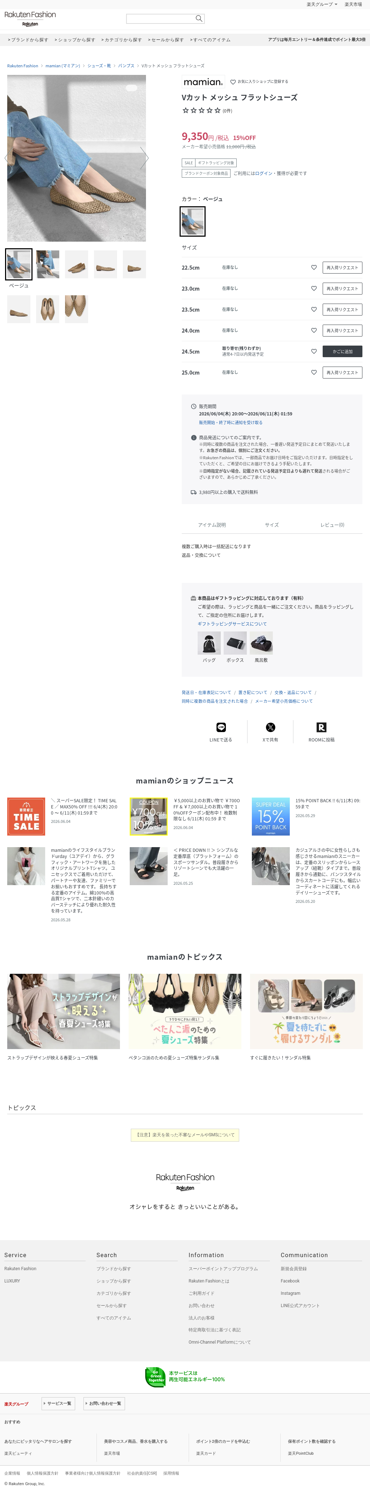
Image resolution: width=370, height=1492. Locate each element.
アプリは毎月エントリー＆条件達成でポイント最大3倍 (317, 39)
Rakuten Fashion (60, 19)
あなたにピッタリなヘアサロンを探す (38, 1441)
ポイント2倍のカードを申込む (223, 1441)
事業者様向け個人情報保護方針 (93, 1473)
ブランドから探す (113, 1268)
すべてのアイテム (113, 1317)
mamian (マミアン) (63, 66)
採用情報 (171, 1473)
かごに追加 (343, 351)
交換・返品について (293, 692)
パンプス (126, 66)
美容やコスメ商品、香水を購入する (136, 1441)
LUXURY (12, 1281)
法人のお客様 (202, 1317)
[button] (8, 158)
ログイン (263, 173)
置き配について (252, 692)
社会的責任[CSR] (142, 1473)
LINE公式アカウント (300, 1305)
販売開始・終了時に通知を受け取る (231, 422)
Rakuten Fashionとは (209, 1281)
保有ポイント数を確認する (312, 1441)
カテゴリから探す (113, 1293)
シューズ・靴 (99, 66)
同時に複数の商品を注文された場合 (215, 701)
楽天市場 (353, 4)
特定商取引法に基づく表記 (215, 1329)
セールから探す (111, 1305)
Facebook (290, 1281)
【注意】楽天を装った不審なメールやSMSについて (185, 1134)
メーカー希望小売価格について (284, 701)
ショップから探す (113, 1281)
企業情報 (12, 1473)
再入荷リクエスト (342, 268)
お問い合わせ (202, 1305)
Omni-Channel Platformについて (220, 1342)
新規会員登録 (294, 1268)
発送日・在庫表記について (206, 692)
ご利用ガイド (202, 1293)
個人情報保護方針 (43, 1473)
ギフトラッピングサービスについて (232, 624)
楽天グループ (320, 4)
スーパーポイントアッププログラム (223, 1268)
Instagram (290, 1293)
